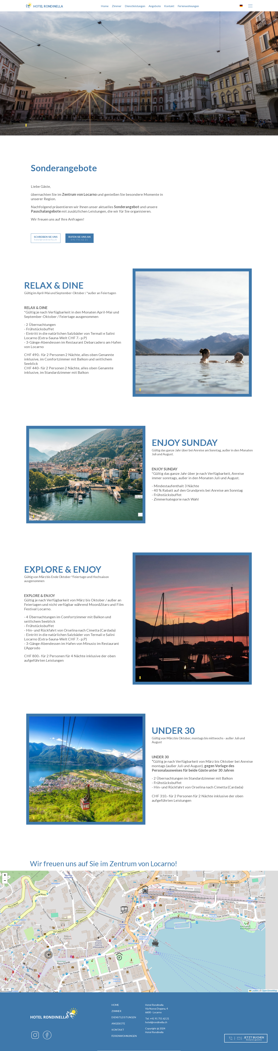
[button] (139, 919)
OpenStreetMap (269, 990)
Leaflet (253, 990)
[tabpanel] (139, 73)
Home (105, 6)
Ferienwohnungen (188, 6)
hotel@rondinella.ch (156, 1022)
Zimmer (116, 6)
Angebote (155, 6)
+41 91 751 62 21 (159, 1018)
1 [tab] (26, 125)
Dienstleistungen (135, 6)
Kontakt (169, 6)
